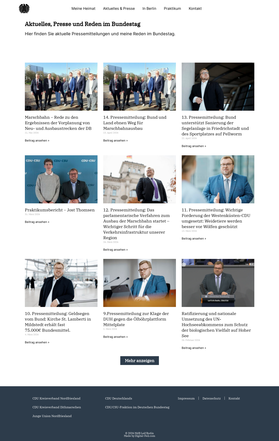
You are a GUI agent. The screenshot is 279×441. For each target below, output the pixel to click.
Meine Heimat (83, 8)
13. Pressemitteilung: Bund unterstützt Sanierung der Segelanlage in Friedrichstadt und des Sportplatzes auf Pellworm (215, 125)
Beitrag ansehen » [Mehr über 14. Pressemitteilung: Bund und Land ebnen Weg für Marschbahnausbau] (115, 140)
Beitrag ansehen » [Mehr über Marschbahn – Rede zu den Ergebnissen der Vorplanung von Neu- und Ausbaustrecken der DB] (37, 140)
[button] (139, 360)
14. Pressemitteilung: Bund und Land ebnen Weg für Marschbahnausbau (134, 122)
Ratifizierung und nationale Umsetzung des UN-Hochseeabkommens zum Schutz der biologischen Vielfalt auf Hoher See (216, 324)
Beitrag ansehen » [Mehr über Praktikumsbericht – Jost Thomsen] (37, 222)
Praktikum (172, 8)
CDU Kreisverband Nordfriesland (57, 398)
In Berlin (149, 8)
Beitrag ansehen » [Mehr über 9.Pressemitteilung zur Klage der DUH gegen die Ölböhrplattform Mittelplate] (115, 337)
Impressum (186, 398)
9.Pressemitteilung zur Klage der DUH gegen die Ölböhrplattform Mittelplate (136, 319)
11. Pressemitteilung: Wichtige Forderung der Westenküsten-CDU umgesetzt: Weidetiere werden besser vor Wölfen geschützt (216, 218)
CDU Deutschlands (118, 398)
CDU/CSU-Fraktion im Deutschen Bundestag (137, 407)
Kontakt (195, 8)
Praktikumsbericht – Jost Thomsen (60, 210)
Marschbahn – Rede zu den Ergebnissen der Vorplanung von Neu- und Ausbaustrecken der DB (58, 122)
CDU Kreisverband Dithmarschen (57, 407)
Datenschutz (212, 398)
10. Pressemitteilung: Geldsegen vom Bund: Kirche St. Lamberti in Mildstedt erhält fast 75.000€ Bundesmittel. (58, 322)
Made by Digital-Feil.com (139, 436)
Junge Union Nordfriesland (52, 416)
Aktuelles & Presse (119, 8)
